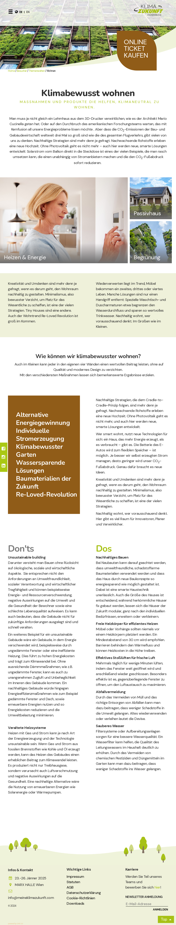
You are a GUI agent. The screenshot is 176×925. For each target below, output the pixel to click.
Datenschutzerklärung (84, 892)
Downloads (75, 903)
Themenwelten (37, 71)
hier (157, 887)
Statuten (73, 882)
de (21, 12)
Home (11, 71)
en (27, 12)
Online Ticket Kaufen (136, 49)
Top (164, 919)
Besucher (22, 71)
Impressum (75, 876)
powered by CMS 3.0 (15, 924)
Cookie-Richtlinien (81, 898)
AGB (70, 887)
